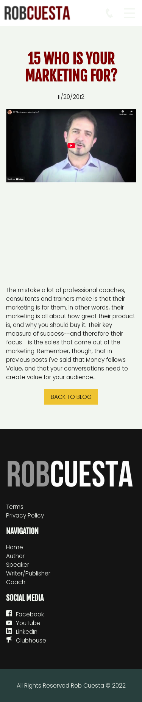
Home (14, 547)
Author (15, 556)
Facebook (30, 614)
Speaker (17, 565)
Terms (14, 507)
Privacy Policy (25, 515)
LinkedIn (26, 632)
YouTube (28, 623)
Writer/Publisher (28, 573)
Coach (15, 582)
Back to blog (71, 397)
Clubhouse (31, 640)
